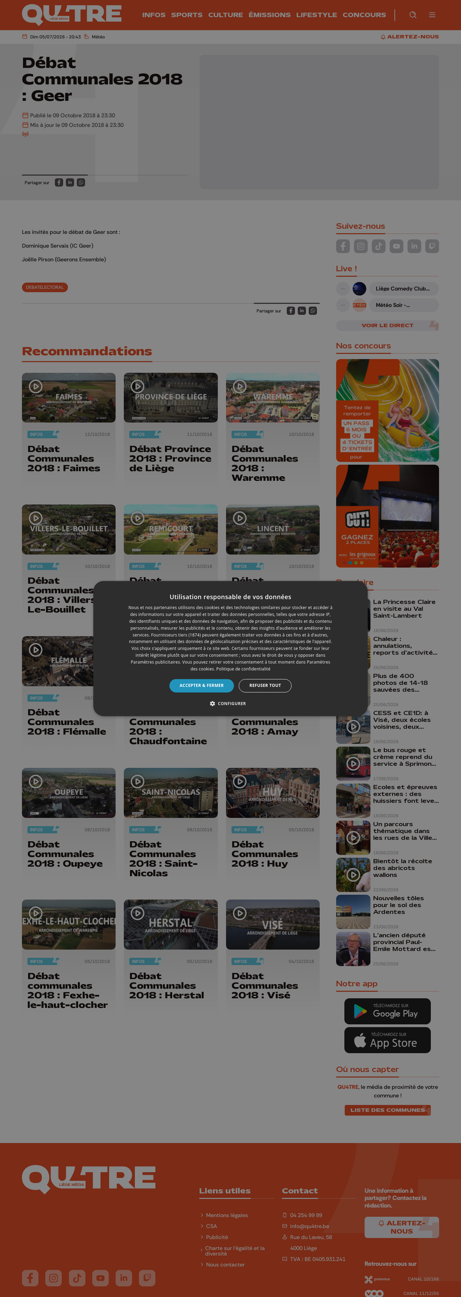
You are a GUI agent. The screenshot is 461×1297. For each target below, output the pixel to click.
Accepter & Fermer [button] (202, 685)
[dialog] (230, 648)
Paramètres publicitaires (155, 662)
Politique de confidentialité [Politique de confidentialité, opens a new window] (243, 669)
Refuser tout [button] (265, 685)
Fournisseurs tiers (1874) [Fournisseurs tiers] (176, 635)
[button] (230, 703)
